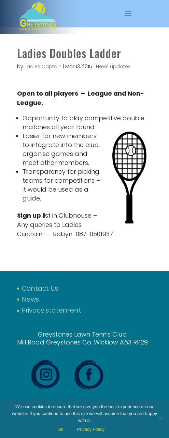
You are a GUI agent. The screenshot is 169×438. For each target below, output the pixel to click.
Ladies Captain (43, 66)
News (30, 299)
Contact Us (40, 288)
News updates (113, 66)
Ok (61, 429)
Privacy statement (51, 310)
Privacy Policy (90, 429)
